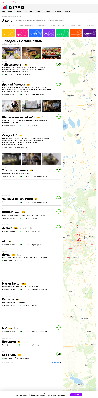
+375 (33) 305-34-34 (9, 176)
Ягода (6, 254)
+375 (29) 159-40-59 (9, 218)
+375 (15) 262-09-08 (9, 95)
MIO (4, 328)
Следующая (55, 362)
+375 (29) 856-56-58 (9, 125)
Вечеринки (42, 25)
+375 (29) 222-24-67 (9, 305)
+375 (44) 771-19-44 (9, 289)
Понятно (76, 394)
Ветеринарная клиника (58, 25)
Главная (4, 16)
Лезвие (7, 228)
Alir (4, 241)
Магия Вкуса (11, 283)
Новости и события (34, 34)
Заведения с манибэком (14, 16)
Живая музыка (9, 25)
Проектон (9, 341)
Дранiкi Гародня (13, 84)
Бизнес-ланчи (90, 25)
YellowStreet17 (12, 64)
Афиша (19, 35)
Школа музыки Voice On (18, 117)
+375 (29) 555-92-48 (9, 345)
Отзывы (60, 35)
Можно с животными (26, 25)
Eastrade (8, 299)
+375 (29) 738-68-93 (9, 245)
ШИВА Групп (11, 212)
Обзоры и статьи (87, 34)
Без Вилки (9, 355)
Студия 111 (10, 135)
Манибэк (7, 35)
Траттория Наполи (15, 170)
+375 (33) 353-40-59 (9, 231)
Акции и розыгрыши (48, 34)
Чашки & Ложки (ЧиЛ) (17, 199)
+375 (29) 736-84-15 (9, 332)
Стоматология (76, 25)
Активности (75, 35)
